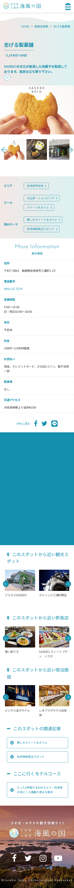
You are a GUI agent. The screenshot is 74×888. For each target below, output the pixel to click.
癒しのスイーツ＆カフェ (42, 219)
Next (70, 150)
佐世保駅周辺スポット (40, 229)
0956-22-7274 (13, 289)
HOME (25, 26)
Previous (4, 150)
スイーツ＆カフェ (38, 207)
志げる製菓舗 (61, 26)
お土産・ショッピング (40, 198)
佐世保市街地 (35, 185)
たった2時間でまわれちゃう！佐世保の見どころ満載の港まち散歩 (36, 790)
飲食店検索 (41, 26)
